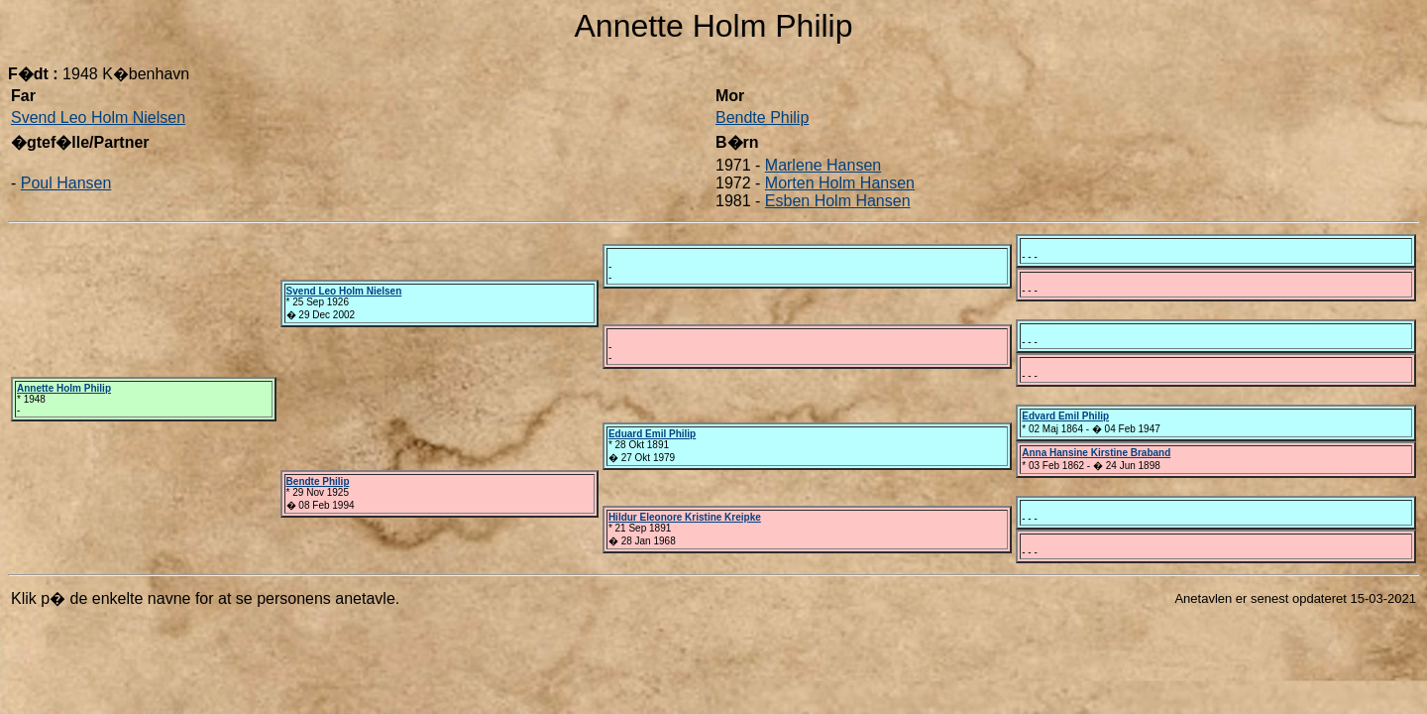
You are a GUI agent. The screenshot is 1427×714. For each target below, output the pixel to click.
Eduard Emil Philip (652, 433)
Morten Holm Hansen (840, 183)
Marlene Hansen (823, 165)
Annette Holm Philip (64, 388)
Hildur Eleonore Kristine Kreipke (684, 517)
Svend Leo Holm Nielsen (98, 117)
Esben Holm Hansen (838, 200)
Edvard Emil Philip (1065, 416)
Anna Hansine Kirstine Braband (1096, 452)
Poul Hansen (66, 183)
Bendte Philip (762, 117)
